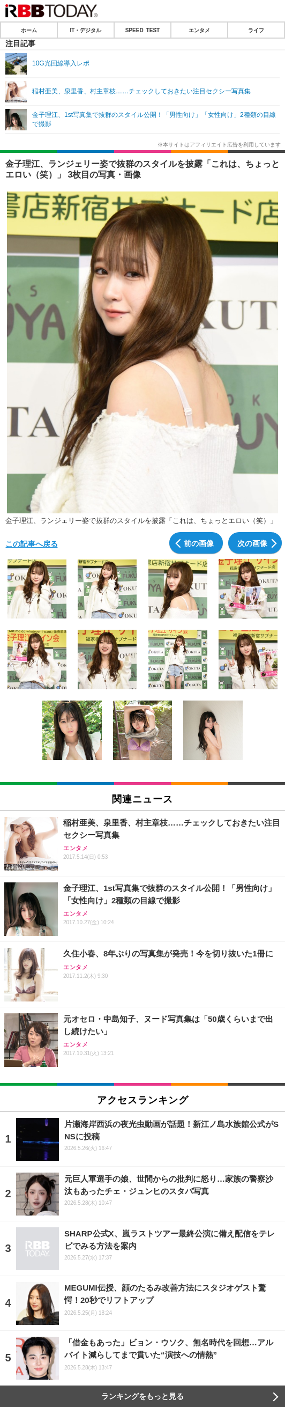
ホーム (29, 30)
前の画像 (199, 543)
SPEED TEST (142, 30)
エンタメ (199, 30)
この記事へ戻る (31, 543)
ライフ (256, 30)
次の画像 (252, 543)
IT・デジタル (86, 30)
